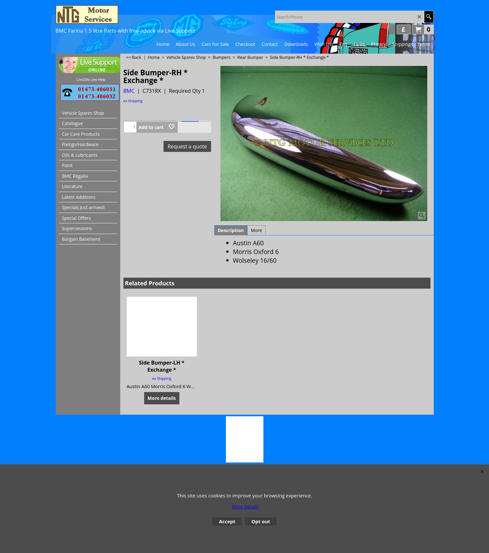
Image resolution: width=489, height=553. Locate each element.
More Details (245, 507)
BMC (129, 90)
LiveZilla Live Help (91, 79)
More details (162, 398)
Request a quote (187, 146)
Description (231, 230)
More (256, 230)
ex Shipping (133, 100)
